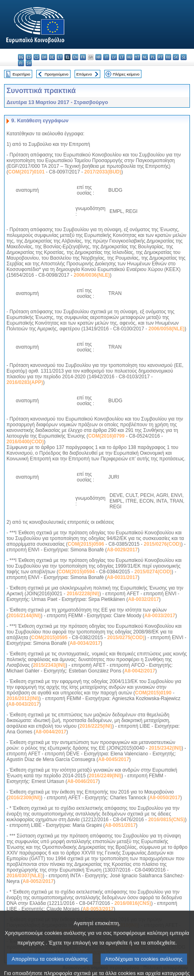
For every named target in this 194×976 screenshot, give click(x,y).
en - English (75, 57)
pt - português (160, 57)
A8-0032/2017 (143, 599)
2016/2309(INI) (24, 797)
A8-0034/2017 (85, 643)
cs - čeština (36, 57)
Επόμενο (84, 74)
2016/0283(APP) (25, 382)
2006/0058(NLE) (166, 329)
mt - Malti (137, 57)
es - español (29, 57)
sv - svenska (29, 63)
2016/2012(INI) (23, 698)
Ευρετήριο (21, 74)
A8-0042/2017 (139, 671)
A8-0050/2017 (164, 797)
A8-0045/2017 (113, 759)
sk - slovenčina (176, 57)
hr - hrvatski (98, 57)
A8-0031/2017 (122, 577)
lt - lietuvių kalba (122, 57)
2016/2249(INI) (105, 776)
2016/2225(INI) (95, 726)
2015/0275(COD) (125, 637)
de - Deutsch (52, 57)
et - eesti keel (60, 57)
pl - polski (153, 57)
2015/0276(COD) (162, 544)
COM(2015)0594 (76, 572)
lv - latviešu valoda (114, 57)
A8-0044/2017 (50, 732)
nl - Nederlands (145, 57)
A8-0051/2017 (120, 825)
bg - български (21, 57)
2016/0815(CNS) (166, 819)
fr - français (83, 57)
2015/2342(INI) (165, 748)
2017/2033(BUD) (102, 172)
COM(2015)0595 (49, 637)
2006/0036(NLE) (92, 275)
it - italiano (106, 57)
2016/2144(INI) (24, 615)
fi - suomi (21, 63)
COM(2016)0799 (106, 436)
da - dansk (44, 57)
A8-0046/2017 (82, 781)
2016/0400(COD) (25, 442)
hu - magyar (129, 57)
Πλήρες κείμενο (126, 74)
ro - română (168, 57)
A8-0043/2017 (23, 704)
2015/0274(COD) (153, 572)
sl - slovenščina (184, 57)
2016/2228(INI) (83, 593)
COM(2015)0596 (86, 544)
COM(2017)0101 (26, 172)
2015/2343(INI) (49, 665)
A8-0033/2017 (159, 615)
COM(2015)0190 (153, 693)
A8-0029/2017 (122, 550)
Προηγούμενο (56, 74)
